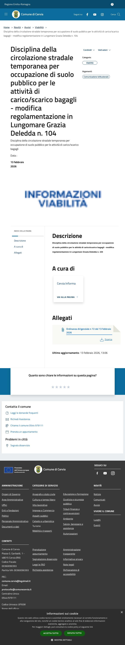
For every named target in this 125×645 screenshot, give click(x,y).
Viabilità (39, 27)
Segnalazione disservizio (44, 559)
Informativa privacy (73, 559)
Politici (5, 516)
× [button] (122, 612)
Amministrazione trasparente (72, 552)
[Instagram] (101, 14)
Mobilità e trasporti (42, 531)
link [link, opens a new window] (91, 627)
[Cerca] (119, 14)
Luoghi (97, 520)
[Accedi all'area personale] (112, 4)
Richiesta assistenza (42, 570)
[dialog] (62, 627)
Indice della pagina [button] (22, 230)
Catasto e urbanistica (43, 521)
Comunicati (99, 499)
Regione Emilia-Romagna (17, 4)
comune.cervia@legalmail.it (16, 581)
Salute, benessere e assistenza (73, 526)
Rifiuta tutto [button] (74, 633)
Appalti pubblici (40, 516)
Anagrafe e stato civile (43, 494)
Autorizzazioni (70, 533)
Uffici (4, 505)
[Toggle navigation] (6, 14)
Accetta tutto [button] (50, 633)
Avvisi (27, 27)
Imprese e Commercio (43, 510)
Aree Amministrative (12, 499)
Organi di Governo (11, 494)
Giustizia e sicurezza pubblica (73, 501)
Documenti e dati (10, 526)
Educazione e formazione (75, 494)
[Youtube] (94, 14)
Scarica (105, 339)
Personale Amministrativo (15, 521)
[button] (62, 639)
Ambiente (68, 518)
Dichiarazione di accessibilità (71, 572)
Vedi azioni (105, 50)
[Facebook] (86, 14)
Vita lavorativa (39, 505)
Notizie (97, 494)
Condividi (89, 50)
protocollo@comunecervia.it (16, 589)
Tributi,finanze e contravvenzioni (71, 511)
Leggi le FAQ (38, 564)
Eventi (97, 525)
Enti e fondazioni (10, 510)
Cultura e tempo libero (43, 499)
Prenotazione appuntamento (39, 552)
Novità (17, 27)
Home (7, 27)
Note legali (68, 564)
